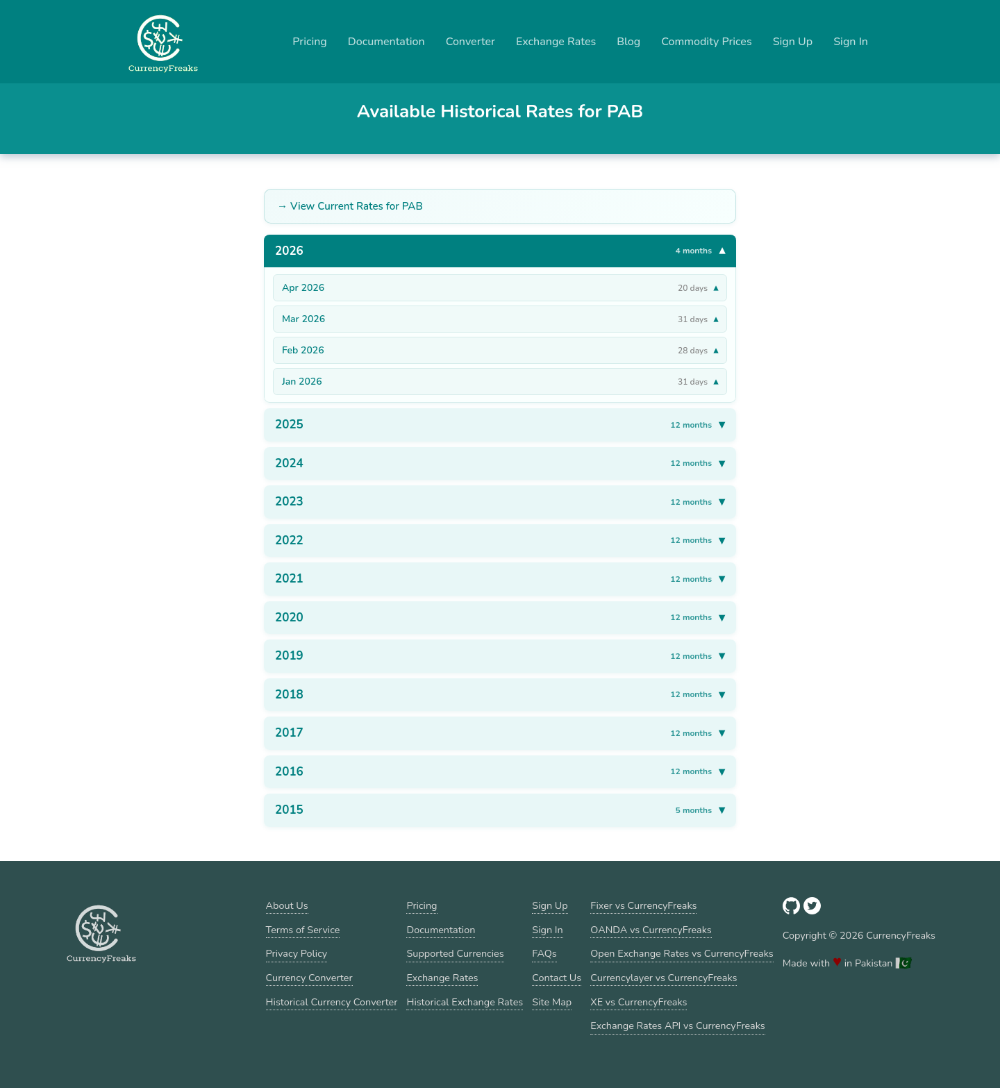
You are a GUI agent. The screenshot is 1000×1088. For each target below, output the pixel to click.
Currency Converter (309, 978)
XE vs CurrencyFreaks (638, 1002)
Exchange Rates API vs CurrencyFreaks (677, 1025)
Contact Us (556, 978)
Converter (470, 41)
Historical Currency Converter (332, 1002)
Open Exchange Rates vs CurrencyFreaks (681, 953)
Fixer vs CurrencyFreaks (643, 905)
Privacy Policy (297, 953)
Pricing (309, 41)
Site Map (552, 1002)
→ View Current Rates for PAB (350, 206)
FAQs (544, 953)
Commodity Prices (706, 41)
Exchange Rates (556, 41)
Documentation (386, 41)
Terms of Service (303, 930)
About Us (287, 905)
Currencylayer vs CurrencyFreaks (663, 978)
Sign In (850, 41)
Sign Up (793, 41)
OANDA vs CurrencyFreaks (650, 930)
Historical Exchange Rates (464, 1002)
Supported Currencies (454, 953)
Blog (628, 41)
